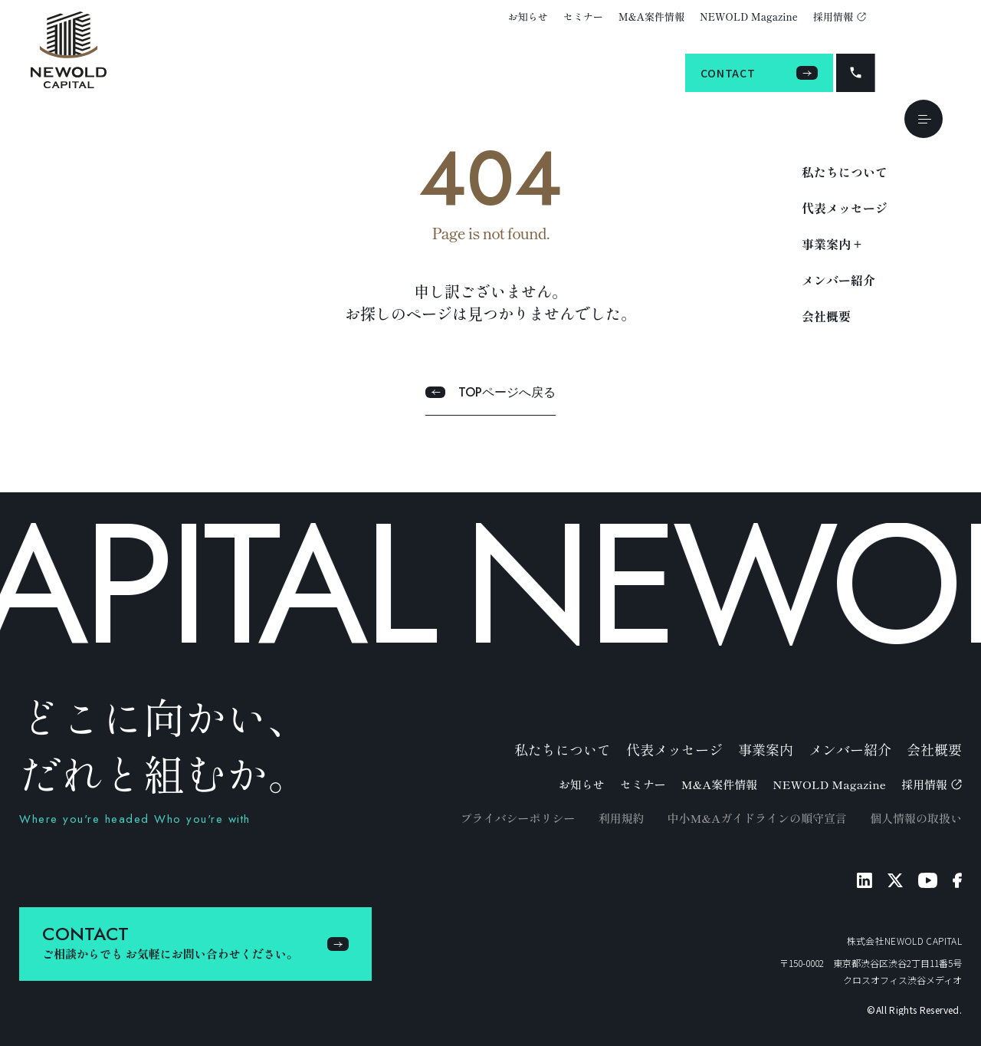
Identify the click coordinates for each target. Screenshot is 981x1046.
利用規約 (621, 818)
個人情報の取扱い (916, 818)
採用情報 (839, 16)
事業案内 (765, 749)
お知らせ (528, 16)
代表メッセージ (844, 208)
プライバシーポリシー (517, 818)
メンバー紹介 (838, 280)
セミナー (583, 16)
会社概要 (826, 316)
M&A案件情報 (651, 16)
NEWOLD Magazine (749, 16)
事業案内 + (831, 244)
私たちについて (844, 172)
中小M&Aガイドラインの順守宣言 (757, 818)
